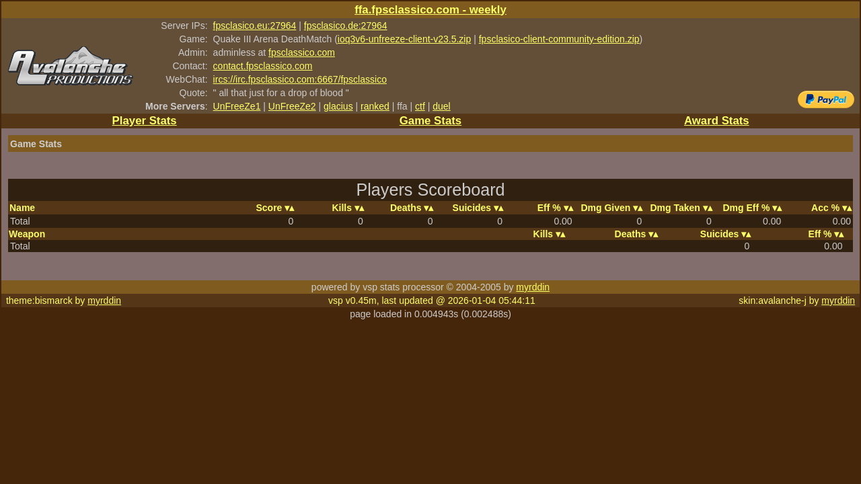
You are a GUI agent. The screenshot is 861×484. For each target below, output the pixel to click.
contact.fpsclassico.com (263, 66)
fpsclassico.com (301, 52)
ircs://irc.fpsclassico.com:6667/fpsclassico (300, 79)
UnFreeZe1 (237, 106)
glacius (338, 106)
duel (441, 106)
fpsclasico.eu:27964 (255, 25)
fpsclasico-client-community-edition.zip (559, 39)
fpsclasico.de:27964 (345, 25)
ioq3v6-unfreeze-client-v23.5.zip (404, 39)
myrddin (533, 287)
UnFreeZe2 (292, 106)
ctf (420, 106)
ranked (375, 106)
